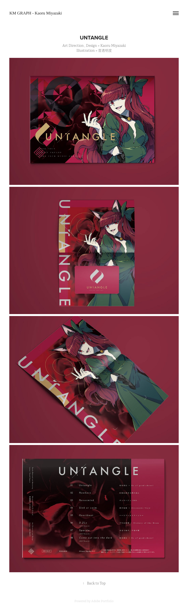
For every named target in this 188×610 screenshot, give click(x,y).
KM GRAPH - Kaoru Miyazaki (35, 13)
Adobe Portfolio (102, 601)
